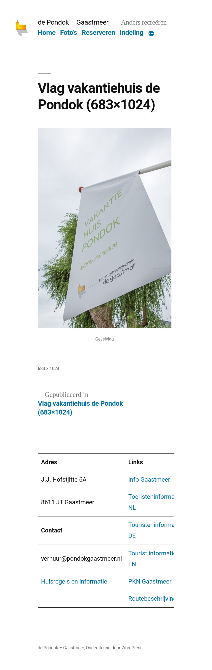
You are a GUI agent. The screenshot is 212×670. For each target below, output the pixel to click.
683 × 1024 (48, 368)
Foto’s (68, 32)
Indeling (132, 32)
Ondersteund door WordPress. (115, 647)
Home (46, 32)
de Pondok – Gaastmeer (73, 22)
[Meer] (151, 33)
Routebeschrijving (152, 598)
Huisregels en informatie (74, 581)
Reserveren (98, 32)
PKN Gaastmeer (149, 581)
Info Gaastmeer (149, 479)
